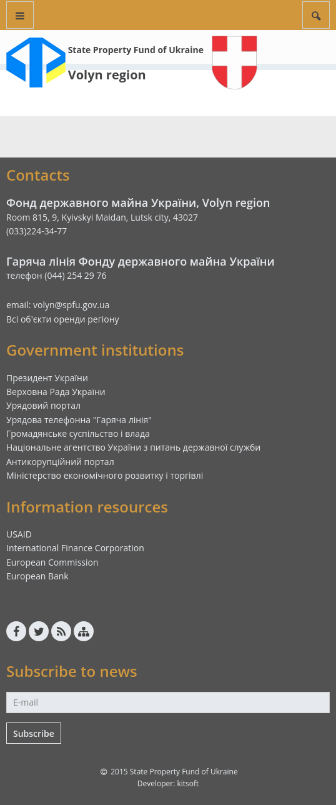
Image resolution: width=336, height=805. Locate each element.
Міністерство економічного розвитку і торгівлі (104, 475)
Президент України (47, 378)
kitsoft (188, 783)
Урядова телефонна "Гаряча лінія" (79, 420)
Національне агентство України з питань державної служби (133, 447)
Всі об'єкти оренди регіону (62, 319)
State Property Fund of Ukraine (136, 50)
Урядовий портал (43, 405)
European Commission (52, 562)
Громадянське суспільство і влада (78, 433)
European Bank (37, 576)
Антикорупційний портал (60, 462)
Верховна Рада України (56, 392)
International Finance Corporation (75, 548)
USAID (19, 534)
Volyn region (107, 74)
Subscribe (33, 733)
